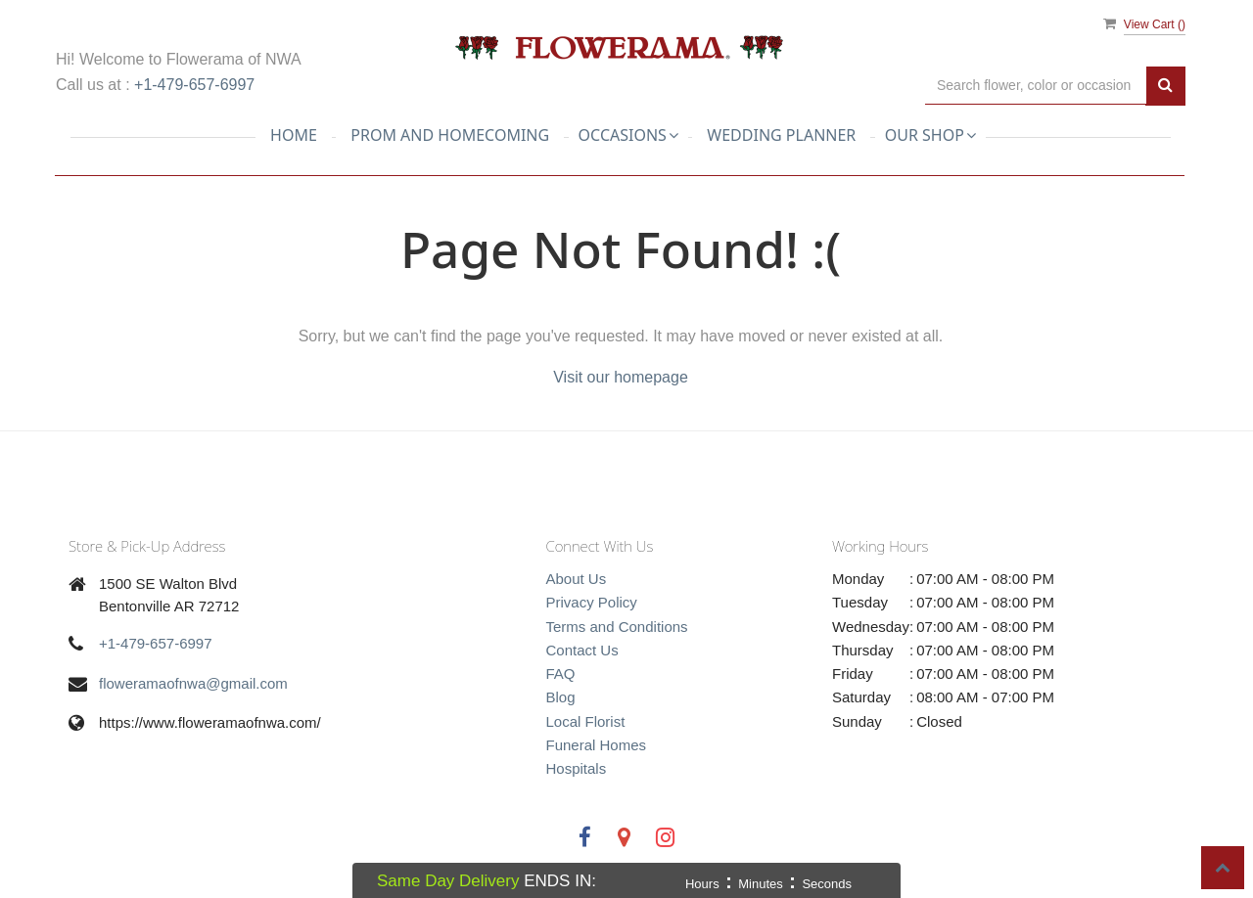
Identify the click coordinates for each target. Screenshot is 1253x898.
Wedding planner (781, 135)
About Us (576, 578)
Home (293, 135)
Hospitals (576, 768)
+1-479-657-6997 (194, 84)
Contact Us (582, 650)
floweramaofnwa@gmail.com (193, 683)
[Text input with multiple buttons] (1035, 86)
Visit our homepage (620, 377)
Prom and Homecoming (449, 135)
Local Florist (586, 721)
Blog (561, 697)
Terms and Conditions (617, 626)
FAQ (561, 673)
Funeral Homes (596, 745)
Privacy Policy (591, 602)
